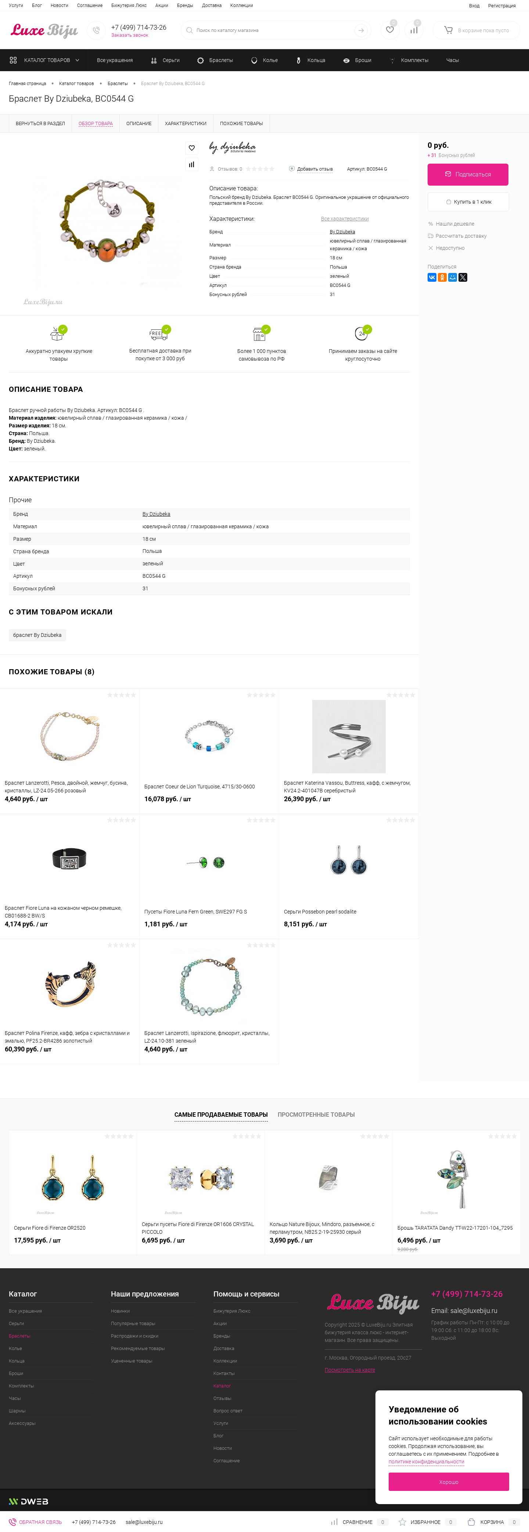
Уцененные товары (131, 1361)
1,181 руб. (209, 928)
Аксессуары (22, 1423)
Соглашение (226, 1460)
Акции (59, 5)
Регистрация (502, 5)
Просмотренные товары (316, 1114)
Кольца (17, 1361)
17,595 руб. (37, 1240)
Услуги (220, 1423)
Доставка (109, 5)
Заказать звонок (129, 35)
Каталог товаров (46, 60)
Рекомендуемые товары (138, 1348)
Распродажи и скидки (134, 1336)
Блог (218, 1435)
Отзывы (222, 5)
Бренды (83, 5)
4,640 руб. (69, 803)
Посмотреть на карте (350, 1370)
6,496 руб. (456, 1244)
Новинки (120, 1311)
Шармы (17, 1411)
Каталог (196, 5)
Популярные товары (133, 1323)
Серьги (16, 1323)
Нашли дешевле (451, 224)
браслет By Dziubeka (37, 635)
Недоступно (446, 248)
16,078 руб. (209, 803)
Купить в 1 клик (469, 202)
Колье (15, 1348)
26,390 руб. (349, 803)
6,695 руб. (163, 1240)
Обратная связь (35, 1522)
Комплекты (21, 1386)
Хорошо (448, 1482)
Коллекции (139, 5)
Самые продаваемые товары (221, 1114)
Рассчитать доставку (457, 236)
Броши (16, 1373)
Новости (222, 1448)
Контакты (169, 5)
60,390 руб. (69, 1053)
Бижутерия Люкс (26, 5)
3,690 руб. (291, 1240)
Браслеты (19, 1336)
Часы (15, 1398)
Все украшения (25, 1311)
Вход (474, 5)
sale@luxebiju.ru (473, 1310)
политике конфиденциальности (426, 1461)
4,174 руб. (69, 928)
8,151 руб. (349, 928)
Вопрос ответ (253, 5)
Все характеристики (345, 219)
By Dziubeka (342, 231)
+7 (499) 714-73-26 (94, 1522)
